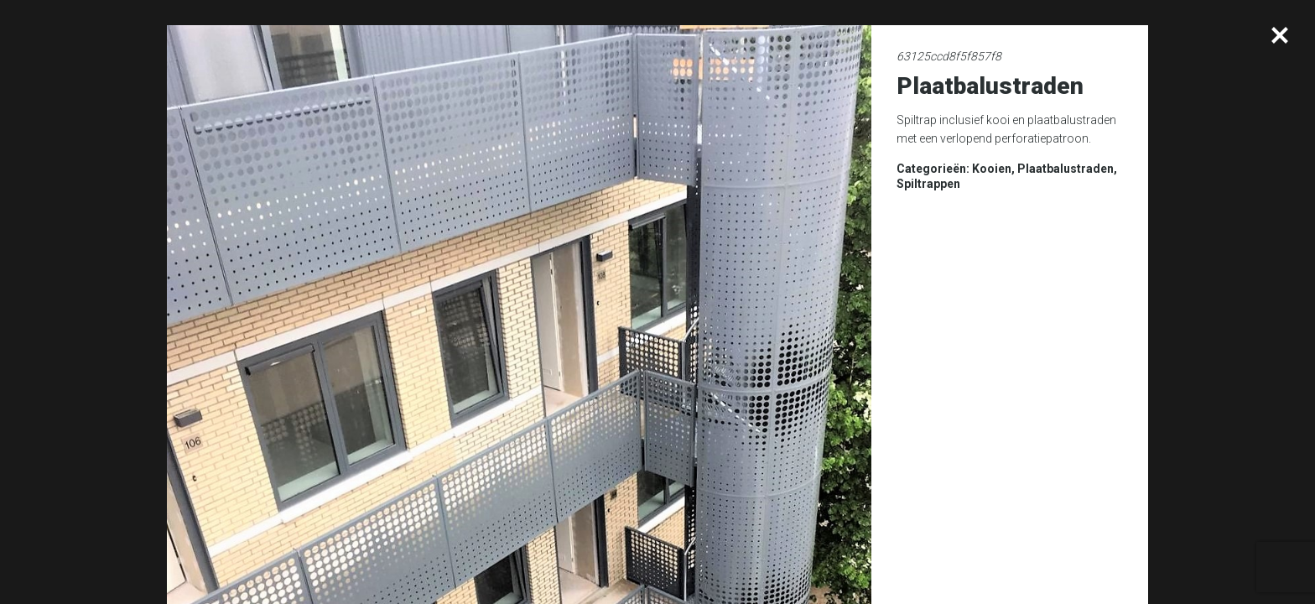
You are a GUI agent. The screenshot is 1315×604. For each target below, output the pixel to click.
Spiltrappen (928, 183)
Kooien (991, 168)
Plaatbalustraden (1065, 168)
